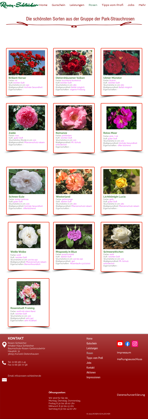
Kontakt (91, 367)
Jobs (89, 363)
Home (89, 338)
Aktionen (91, 372)
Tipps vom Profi (95, 358)
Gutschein (92, 343)
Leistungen (92, 348)
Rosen (90, 353)
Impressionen (93, 377)
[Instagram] (135, 344)
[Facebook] (127, 344)
